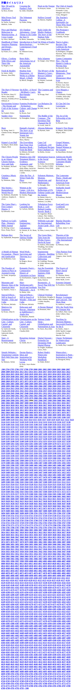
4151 (36, 585)
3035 (12, 408)
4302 (40, 609)
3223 (45, 436)
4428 (68, 628)
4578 (68, 652)
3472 (17, 477)
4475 (8, 638)
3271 (59, 444)
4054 (3, 571)
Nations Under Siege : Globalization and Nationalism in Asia (46, 323)
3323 (22, 453)
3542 (64, 487)
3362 (64, 458)
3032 (68, 405)
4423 (45, 628)
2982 (45, 398)
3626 (36, 501)
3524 (50, 484)
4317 (40, 611)
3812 (63, 530)
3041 (40, 408)
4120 (30, 580)
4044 (26, 568)
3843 (68, 535)
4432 (17, 631)
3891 (12, 544)
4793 (22, 688)
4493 (22, 640)
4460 (8, 635)
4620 (54, 659)
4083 (68, 573)
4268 (22, 604)
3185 (8, 432)
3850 (31, 537)
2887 (22, 384)
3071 (40, 412)
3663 (68, 506)
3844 (3, 537)
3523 (45, 484)
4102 (17, 578)
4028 (22, 566)
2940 (59, 391)
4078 (45, 573)
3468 (68, 475)
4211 (36, 595)
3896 (36, 544)
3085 (36, 415)
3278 (22, 446)
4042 (17, 568)
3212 (63, 434)
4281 (12, 607)
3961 (59, 554)
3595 (31, 496)
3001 (64, 400)
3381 (12, 463)
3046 (64, 408)
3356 (36, 458)
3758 (22, 523)
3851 (36, 537)
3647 (64, 503)
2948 (26, 393)
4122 (40, 580)
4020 (54, 563)
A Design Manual (45, 307)
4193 (22, 592)
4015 (31, 563)
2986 (64, 398)
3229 (3, 439)
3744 (26, 520)
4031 (36, 566)
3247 (17, 441)
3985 (31, 559)
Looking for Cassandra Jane (26, 205)
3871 (59, 539)
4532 (64, 645)
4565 (8, 652)
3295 (31, 448)
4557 (40, 650)
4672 (17, 669)
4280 (8, 607)
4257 (40, 602)
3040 (36, 408)
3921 (12, 549)
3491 (36, 479)
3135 (54, 422)
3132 (40, 422)
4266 (12, 604)
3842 (64, 535)
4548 (68, 647)
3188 (22, 432)
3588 (68, 494)
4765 (31, 683)
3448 (45, 472)
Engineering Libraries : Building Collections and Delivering (46, 255)
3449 (50, 472)
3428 (22, 470)
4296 (12, 609)
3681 (12, 511)
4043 (22, 568)
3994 (3, 561)
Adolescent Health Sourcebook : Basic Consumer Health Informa (64, 160)
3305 (8, 451)
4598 (22, 657)
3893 (22, 544)
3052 (22, 410)
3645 (54, 503)
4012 (17, 563)
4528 (45, 645)
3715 (31, 515)
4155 (54, 585)
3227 (64, 436)
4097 (64, 575)
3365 (8, 460)
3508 (45, 482)
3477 (40, 477)
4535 (8, 647)
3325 (31, 453)
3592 (17, 496)
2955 (59, 393)
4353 (68, 616)
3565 (31, 491)
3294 (26, 448)
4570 (31, 652)
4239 (26, 599)
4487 (64, 638)
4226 (36, 597)
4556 (36, 650)
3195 (54, 432)
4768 (45, 683)
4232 (64, 597)
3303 (68, 448)
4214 (50, 595)
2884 (8, 384)
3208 (45, 434)
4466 (36, 635)
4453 (45, 633)
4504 (3, 643)
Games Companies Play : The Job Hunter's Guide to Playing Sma (64, 62)
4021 (59, 563)
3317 (63, 451)
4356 (12, 619)
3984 (26, 559)
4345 (31, 616)
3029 (54, 405)
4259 (50, 602)
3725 (8, 518)
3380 (8, 463)
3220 (31, 436)
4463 (22, 635)
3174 (26, 429)
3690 (54, 511)
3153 (68, 424)
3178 (45, 429)
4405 (31, 626)
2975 (12, 398)
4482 (40, 638)
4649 (50, 664)
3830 (8, 535)
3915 (54, 547)
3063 (3, 412)
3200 (8, 434)
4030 (31, 566)
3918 (68, 547)
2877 (45, 381)
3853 (45, 537)
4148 (22, 585)
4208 (22, 595)
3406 (59, 465)
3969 (26, 556)
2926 (64, 388)
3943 (45, 551)
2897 (68, 384)
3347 (64, 455)
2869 (8, 381)
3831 (12, 535)
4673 (22, 669)
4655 (8, 666)
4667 (64, 666)
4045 (31, 568)
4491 (12, 640)
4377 (40, 621)
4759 (3, 683)
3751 (59, 520)
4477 (17, 638)
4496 (36, 640)
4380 (54, 621)
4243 (45, 599)
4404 (26, 626)
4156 (59, 585)
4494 (26, 640)
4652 (64, 664)
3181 (59, 429)
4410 (54, 626)
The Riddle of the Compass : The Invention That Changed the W (45, 119)
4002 (40, 561)
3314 (50, 451)
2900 (12, 386)
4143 (68, 583)
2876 (40, 381)
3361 (59, 458)
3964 (3, 556)
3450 (54, 472)
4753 (45, 681)
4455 (54, 633)
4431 (12, 631)
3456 (12, 475)
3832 (17, 535)
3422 (63, 467)
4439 (50, 631)
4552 (17, 650)
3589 (3, 496)
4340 (8, 616)
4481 (36, 638)
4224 (26, 597)
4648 (45, 664)
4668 (68, 666)
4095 (54, 575)
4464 (26, 635)
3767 (64, 523)
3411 (12, 467)
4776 (12, 686)
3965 (8, 556)
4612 (17, 659)
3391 (59, 463)
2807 (68, 369)
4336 (59, 614)
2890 (36, 384)
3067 (22, 412)
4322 (63, 611)
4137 (40, 583)
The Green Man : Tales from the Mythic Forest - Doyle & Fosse (45, 238)
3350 (8, 458)
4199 (50, 592)
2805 (59, 369)
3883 (45, 542)
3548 (22, 489)
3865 (31, 539)
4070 (8, 573)
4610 (8, 659)
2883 (3, 384)
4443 (68, 631)
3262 (17, 444)
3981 (12, 559)
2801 (40, 369)
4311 (12, 611)
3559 (3, 491)
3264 (26, 444)
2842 (22, 376)
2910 (59, 386)
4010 (8, 563)
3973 (45, 556)
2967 (45, 396)
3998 (22, 561)
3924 (26, 549)
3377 (64, 460)
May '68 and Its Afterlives (8, 7)
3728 (22, 518)
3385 (31, 463)
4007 (64, 561)
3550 (31, 489)
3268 (45, 444)
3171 (12, 429)
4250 (8, 602)
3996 (12, 561)
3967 (17, 556)
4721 (36, 676)
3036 (17, 408)
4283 (22, 607)
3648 (68, 503)
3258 (68, 441)
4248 (68, 599)
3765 (54, 523)
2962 (22, 396)
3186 (12, 432)
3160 (31, 427)
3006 (17, 403)
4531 (59, 645)
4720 (31, 676)
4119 (26, 580)
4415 (8, 628)
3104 (54, 417)
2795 (12, 369)
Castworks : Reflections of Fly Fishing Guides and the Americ (46, 191)
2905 (36, 386)
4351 (59, 616)
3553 (45, 489)
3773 (22, 525)
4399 (3, 626)
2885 (12, 384)
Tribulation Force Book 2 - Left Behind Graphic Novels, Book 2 (45, 208)
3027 (45, 405)
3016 (63, 403)
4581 (12, 655)
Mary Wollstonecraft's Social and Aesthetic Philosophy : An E (28, 286)
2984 (54, 398)
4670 (8, 669)
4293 (68, 607)
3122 (67, 420)
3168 (68, 427)
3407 (64, 465)
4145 (8, 585)
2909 (54, 386)
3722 (63, 515)
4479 (26, 638)
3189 (26, 432)
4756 (59, 681)
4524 (26, 645)
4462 (17, 635)
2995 (36, 400)
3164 (50, 427)
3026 (40, 405)
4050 (54, 568)
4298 (22, 609)
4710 (54, 674)
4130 (8, 583)
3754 (3, 523)
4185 (54, 590)
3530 (8, 487)
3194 (50, 432)
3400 (31, 465)
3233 (22, 439)
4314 (26, 611)
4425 (54, 628)
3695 (8, 513)
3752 (64, 520)
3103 (50, 417)
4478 (22, 638)
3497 (64, 479)
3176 (36, 429)
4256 (36, 602)
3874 (3, 542)
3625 (31, 501)
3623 (22, 501)
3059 (54, 410)
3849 (26, 537)
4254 (26, 602)
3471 (12, 477)
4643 (22, 664)
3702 (40, 513)
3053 (26, 410)
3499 (3, 482)
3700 (31, 513)
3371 (36, 460)
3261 (12, 444)
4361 (36, 619)
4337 (64, 614)
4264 (3, 604)
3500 (8, 482)
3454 (3, 475)
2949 (31, 393)
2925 (59, 388)
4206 (12, 595)
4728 (68, 676)
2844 (31, 376)
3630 (54, 501)
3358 (45, 458)
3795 (54, 527)
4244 (50, 599)
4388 (22, 623)
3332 (64, 453)
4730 (8, 678)
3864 (26, 539)
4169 (50, 587)
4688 (22, 671)
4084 (3, 575)
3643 (45, 503)
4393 (45, 623)
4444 (3, 633)
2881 (64, 381)
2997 (45, 400)
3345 (54, 455)
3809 (50, 530)
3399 (26, 465)
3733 (45, 518)
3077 (68, 412)
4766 (36, 683)
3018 (3, 405)
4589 (50, 655)
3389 (50, 463)
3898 (45, 544)
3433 (45, 470)
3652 (17, 506)
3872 (64, 539)
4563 (68, 650)
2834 (54, 374)
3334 (3, 455)
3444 (26, 472)
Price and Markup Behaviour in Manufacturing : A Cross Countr (9, 33)
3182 (64, 429)
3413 (22, 467)
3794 (50, 527)
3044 (54, 408)
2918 (26, 388)
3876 (12, 542)
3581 (36, 494)
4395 (54, 623)
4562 (64, 650)
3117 (44, 420)
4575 (54, 652)
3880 (31, 542)
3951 (12, 554)
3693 (68, 511)
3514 (3, 484)
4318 (45, 611)
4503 (68, 640)
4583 (22, 655)
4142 (64, 583)
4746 (12, 681)
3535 (31, 487)
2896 (64, 384)
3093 (3, 417)
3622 (17, 501)
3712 (17, 515)
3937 (17, 551)
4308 (68, 609)
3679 (3, 511)
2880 (59, 381)
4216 (59, 595)
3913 (45, 547)
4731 (12, 678)
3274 (3, 446)
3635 (8, 503)
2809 (8, 372)
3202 (17, 434)
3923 (22, 549)
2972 (68, 396)
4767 (40, 683)
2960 (12, 396)
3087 (45, 415)
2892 (45, 384)
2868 (3, 381)
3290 (8, 448)
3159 (26, 427)
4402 (17, 626)
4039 (3, 568)
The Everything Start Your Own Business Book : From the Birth (26, 146)
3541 (59, 487)
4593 (68, 655)
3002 (68, 400)
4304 (50, 609)
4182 (40, 590)
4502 (64, 640)
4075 (31, 573)
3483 (68, 477)
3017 (68, 403)
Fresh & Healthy (8, 71)
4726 (59, 676)
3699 (26, 513)
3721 (59, 515)
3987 (40, 559)
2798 (26, 369)
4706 (36, 674)
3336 (12, 455)
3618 (68, 499)
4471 (59, 635)
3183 (68, 429)
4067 (64, 571)
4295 (8, 609)
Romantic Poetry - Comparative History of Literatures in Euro (28, 272)
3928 (45, 549)
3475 (31, 477)
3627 (40, 501)
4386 (12, 623)
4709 (50, 674)
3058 (50, 410)
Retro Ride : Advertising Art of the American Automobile (27, 62)
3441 (12, 472)
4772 (64, 683)
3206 (36, 434)
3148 (45, 424)
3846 (12, 537)
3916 (59, 547)
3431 (36, 470)
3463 (45, 475)
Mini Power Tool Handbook (8, 18)
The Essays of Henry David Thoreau (62, 270)
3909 (26, 547)
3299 (50, 448)
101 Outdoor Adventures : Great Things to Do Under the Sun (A (28, 33)
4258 (45, 602)
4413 (68, 626)
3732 (40, 518)
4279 (3, 607)
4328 (22, 614)
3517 (17, 484)
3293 (22, 448)
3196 (59, 432)
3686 (36, 511)
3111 (17, 420)
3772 (17, 525)
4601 (36, 657)
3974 (50, 556)
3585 (54, 494)
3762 (40, 523)
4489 (3, 640)
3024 (31, 405)
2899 (8, 386)
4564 (3, 652)
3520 (31, 484)
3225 (54, 436)
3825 (54, 532)
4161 (12, 587)
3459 (26, 475)
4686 (12, 671)
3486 (12, 479)
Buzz (3, 128)
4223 (22, 597)
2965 (36, 396)
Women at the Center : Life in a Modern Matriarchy (28, 190)
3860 (8, 539)
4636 (59, 662)
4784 (50, 686)
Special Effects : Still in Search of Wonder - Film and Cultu (9, 298)
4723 (45, 676)
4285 (31, 607)
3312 (40, 451)
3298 (45, 448)
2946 (17, 393)
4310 (8, 611)
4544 (50, 647)
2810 (12, 372)
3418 (45, 467)
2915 (12, 388)
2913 (3, 388)
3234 (26, 439)
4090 (31, 575)
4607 (64, 657)
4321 (59, 611)
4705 (31, 674)
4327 (17, 614)
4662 (40, 666)
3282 (40, 446)
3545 (8, 489)
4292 (64, 607)
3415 (31, 467)
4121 (35, 580)
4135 (31, 583)
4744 (3, 681)
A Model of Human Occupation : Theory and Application (10, 254)
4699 (3, 674)
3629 (50, 501)
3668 (22, 508)
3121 (62, 420)
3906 (12, 547)
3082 (22, 415)
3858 (68, 537)
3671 (36, 508)
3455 (8, 475)
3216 (12, 436)
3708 (68, 513)
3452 (64, 472)
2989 (8, 400)
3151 (59, 424)
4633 (45, 662)
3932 (64, 549)
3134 (50, 422)
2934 (31, 391)
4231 (59, 597)
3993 (68, 559)
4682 (64, 669)
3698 (22, 513)
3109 (8, 420)
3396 (12, 465)
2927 (68, 388)
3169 (3, 429)
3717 (40, 515)
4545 (54, 647)
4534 (3, 647)
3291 (12, 448)
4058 (22, 571)
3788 (22, 527)
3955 (31, 554)
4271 (36, 604)
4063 (45, 571)
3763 (45, 523)
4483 (45, 638)
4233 (68, 597)
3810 (54, 530)
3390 (54, 463)
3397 (17, 465)
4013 (22, 563)
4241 (36, 599)
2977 (22, 398)
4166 (36, 587)
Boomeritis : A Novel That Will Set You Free (46, 285)
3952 (17, 554)
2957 (68, 393)
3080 (12, 415)
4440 (54, 631)
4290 (54, 607)
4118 (21, 580)
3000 (59, 400)
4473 (68, 635)
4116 (12, 580)
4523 (22, 645)
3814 (3, 532)
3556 (59, 489)
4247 (64, 599)
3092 (68, 415)
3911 (36, 547)
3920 (8, 549)
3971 (36, 556)
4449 (26, 633)
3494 (50, 479)
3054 (31, 410)
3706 (59, 513)
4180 (31, 590)
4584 (26, 655)
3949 (3, 554)
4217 (63, 595)
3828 (68, 532)
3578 (22, 494)
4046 (36, 568)
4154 (50, 585)
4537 (17, 647)
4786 (59, 686)
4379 (50, 621)
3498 (68, 479)
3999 (26, 561)
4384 (3, 623)
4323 (68, 611)
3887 (64, 542)
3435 (54, 470)
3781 (59, 525)
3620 (8, 501)
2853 (3, 379)
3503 (22, 482)
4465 (31, 635)
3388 (45, 463)
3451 (59, 472)
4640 (8, 664)
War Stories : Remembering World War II (7, 190)
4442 (64, 631)
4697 (64, 671)
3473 (22, 477)
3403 (45, 465)
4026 (12, 566)
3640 (31, 503)
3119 (53, 420)
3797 (64, 527)
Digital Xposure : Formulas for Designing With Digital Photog (45, 341)
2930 (12, 391)
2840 (12, 376)
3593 (22, 496)
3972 (40, 556)
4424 (50, 628)
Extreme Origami (63, 282)
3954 (26, 554)
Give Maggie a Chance (62, 91)
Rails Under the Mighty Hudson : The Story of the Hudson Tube (45, 33)
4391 (36, 623)
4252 (17, 602)
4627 (17, 662)
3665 (8, 508)
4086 (12, 575)
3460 (31, 475)
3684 (26, 511)
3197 (64, 432)
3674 (50, 508)
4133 (22, 583)
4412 (63, 626)
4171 (59, 587)
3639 (26, 503)
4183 (45, 590)
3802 (17, 530)
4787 (64, 686)
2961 (17, 396)
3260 (8, 444)
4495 (31, 640)
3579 (26, 494)
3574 (3, 494)
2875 (36, 381)
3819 (26, 532)
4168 (45, 587)
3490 (31, 479)
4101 (12, 578)
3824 (50, 532)
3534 (26, 487)
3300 (54, 448)
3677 (64, 508)
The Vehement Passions (26, 18)
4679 (50, 669)
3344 (50, 455)
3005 (12, 403)
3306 (12, 451)
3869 (50, 539)
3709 (3, 515)
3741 (12, 520)
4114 (3, 580)
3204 (26, 434)
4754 (50, 681)
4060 (31, 571)
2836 (64, 374)
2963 (26, 396)
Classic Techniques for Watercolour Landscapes (64, 340)
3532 (17, 487)
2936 (40, 391)
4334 (50, 614)
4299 (26, 609)
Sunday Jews (6, 116)
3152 (64, 424)
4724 (50, 676)
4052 (64, 568)
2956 (64, 393)
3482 (64, 477)
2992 (22, 400)
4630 (31, 662)
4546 (59, 647)
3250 (31, 441)
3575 (8, 494)
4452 (40, 633)
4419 (26, 628)
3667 (17, 508)
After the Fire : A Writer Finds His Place (27, 177)
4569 (26, 652)
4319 (50, 611)
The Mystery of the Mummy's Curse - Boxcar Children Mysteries (46, 74)
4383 (68, 621)
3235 (31, 439)
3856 (59, 537)
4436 (36, 631)
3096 (17, 417)
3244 (3, 441)
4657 (17, 666)
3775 (31, 525)
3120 (58, 420)
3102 (45, 417)
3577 (17, 494)
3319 (3, 453)
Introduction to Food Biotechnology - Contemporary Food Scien (28, 45)
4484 (50, 638)
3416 (36, 467)
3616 (59, 499)
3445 (31, 472)
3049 (8, 410)
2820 (59, 372)
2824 (8, 374)
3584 (50, 494)
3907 (17, 547)
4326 (12, 614)
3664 (3, 508)
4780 (31, 686)
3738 (68, 518)
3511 (59, 482)
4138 (45, 583)
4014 (26, 563)
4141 (59, 583)
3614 (50, 499)
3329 (50, 453)
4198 (45, 592)
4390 (31, 623)
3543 (68, 487)
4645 (31, 664)
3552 (40, 489)
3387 (40, 463)
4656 (12, 666)
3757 (17, 523)
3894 (26, 544)
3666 (12, 508)
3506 (36, 482)
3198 (68, 432)
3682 (17, 511)
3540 (54, 487)
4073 (22, 573)
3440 (8, 472)
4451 (36, 633)
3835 (31, 535)
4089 (26, 575)
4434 (26, 631)
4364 (50, 619)
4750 (31, 681)
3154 (3, 427)
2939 (54, 391)
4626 (12, 662)
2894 (54, 384)
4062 (40, 571)
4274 (50, 604)
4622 (63, 659)
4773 (68, 683)
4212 (40, 595)
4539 (26, 647)
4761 (12, 683)
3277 (17, 446)
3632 (64, 501)
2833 (50, 374)
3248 (22, 441)
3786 (12, 527)
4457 (64, 633)
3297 (40, 448)
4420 (31, 628)
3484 (3, 479)
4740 (54, 678)
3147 (40, 424)
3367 (17, 460)
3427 (17, 470)
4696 (59, 671)
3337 (17, 455)
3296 (36, 448)
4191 (12, 592)
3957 (40, 554)
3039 (31, 408)
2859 (31, 379)
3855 (54, 537)
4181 (36, 590)
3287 (64, 446)
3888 (68, 542)
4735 (31, 678)
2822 (68, 372)
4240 (31, 599)
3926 (36, 549)
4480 (31, 638)
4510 (31, 643)
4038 (68, 566)
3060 (59, 410)
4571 (36, 652)
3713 (22, 515)
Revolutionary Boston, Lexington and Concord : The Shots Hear (64, 298)
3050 (12, 410)
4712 (63, 674)
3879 (26, 542)
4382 (64, 621)
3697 (17, 513)
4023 (68, 563)
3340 (31, 455)
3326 (36, 453)
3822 (40, 532)
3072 (45, 412)
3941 (36, 551)
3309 (26, 451)
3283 (45, 446)
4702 (17, 674)
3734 (50, 518)
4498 (45, 640)
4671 (12, 669)
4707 (40, 674)
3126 (12, 422)
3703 (45, 513)
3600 (54, 496)
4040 (8, 568)
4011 (12, 563)
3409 (3, 467)
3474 (26, 477)
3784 (3, 527)
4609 (3, 659)
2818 (50, 372)
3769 (3, 525)
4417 (17, 628)
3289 (3, 448)
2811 (17, 372)
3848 (22, 537)
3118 (49, 420)
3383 (22, 463)
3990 (54, 559)
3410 (8, 467)
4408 (45, 626)
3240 (54, 439)
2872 (22, 381)
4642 (17, 664)
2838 (3, 376)
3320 (8, 453)
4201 (59, 592)
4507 (17, 643)
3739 (3, 520)
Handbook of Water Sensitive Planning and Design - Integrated (9, 45)
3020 (12, 405)
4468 (45, 635)
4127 (63, 580)
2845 (36, 376)
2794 (7, 369)
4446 (12, 633)
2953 (50, 393)
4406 (36, 626)
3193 (45, 432)
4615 (31, 659)
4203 (68, 592)
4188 (68, 590)
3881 (36, 542)
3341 (36, 455)
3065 (12, 412)
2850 (59, 376)
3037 (22, 408)
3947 (64, 551)
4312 (17, 611)
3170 (8, 429)
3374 (50, 460)
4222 (17, 597)
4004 (50, 561)
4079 (50, 573)
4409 (50, 626)
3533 (22, 487)
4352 (64, 616)
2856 (17, 379)
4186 (59, 590)
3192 (40, 432)
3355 (31, 458)
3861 (12, 539)
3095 (12, 417)
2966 (40, 396)
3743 (22, 520)
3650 (8, 506)
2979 (31, 398)
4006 (59, 561)
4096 (59, 575)
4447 (17, 633)
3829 (3, 535)
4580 (8, 655)
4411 (59, 626)
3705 (54, 513)
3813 (68, 530)
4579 (3, 655)
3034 (8, 408)
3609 (26, 499)
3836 (36, 535)
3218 (22, 436)
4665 (54, 666)
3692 (64, 511)
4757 (64, 681)
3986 (36, 559)
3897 (40, 544)
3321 (12, 453)
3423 (68, 467)
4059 (26, 571)
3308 (22, 451)
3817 (17, 532)
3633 (68, 501)
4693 (45, 671)
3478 (45, 477)
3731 (36, 518)
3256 (59, 441)
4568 (22, 652)
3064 (8, 412)
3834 (26, 535)
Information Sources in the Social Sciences (46, 159)
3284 (50, 446)
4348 (45, 616)
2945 (12, 393)
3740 (8, 520)
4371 (12, 621)
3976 (59, 556)
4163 (22, 587)
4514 (50, 643)
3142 (17, 424)
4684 (3, 671)
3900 (54, 544)
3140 (8, 424)
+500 (26, 688)
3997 (17, 561)
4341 (12, 616)
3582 (40, 494)
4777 (17, 686)
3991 (59, 559)
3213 (68, 434)
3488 (22, 479)
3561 (12, 491)
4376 (36, 621)
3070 (36, 412)
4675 (31, 669)
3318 (68, 451)
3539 (50, 487)
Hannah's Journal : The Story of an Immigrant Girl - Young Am (27, 131)
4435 (31, 631)
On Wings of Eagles (46, 42)
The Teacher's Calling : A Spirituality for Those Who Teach (63, 21)
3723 (68, 515)
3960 (54, 554)
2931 (17, 391)
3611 (36, 499)
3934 (3, 551)
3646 (59, 503)
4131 (12, 583)
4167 (40, 587)
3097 (22, 417)
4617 (40, 659)
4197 (40, 592)
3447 (40, 472)
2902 (22, 386)
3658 (45, 506)
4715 (8, 676)
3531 (12, 487)
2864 (54, 379)
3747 (40, 520)
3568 (45, 491)
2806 (63, 369)
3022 (22, 405)
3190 (31, 432)
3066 (17, 412)
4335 (54, 614)
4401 (12, 626)
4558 (45, 650)
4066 (59, 571)
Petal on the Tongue (46, 6)
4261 (59, 602)
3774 (26, 525)
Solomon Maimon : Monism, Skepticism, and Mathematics (46, 179)
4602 (40, 657)
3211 (59, 434)
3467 (64, 475)
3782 (64, 525)
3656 (36, 506)
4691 (36, 671)
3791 (36, 527)
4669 (3, 669)
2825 (12, 374)
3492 (40, 479)
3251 (36, 441)
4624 (3, 662)
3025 (36, 405)
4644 (26, 664)
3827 (64, 532)
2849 (54, 376)
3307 (17, 451)
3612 (40, 499)
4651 (59, 664)
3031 (64, 405)
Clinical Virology (45, 295)
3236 (36, 439)
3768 (68, 523)
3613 (45, 499)
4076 (36, 573)
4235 (8, 599)
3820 (31, 532)
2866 (64, 379)
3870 (54, 539)
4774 (3, 686)
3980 (8, 559)
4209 (26, 595)
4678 (45, 669)
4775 (8, 686)
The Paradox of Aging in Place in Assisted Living (8, 270)
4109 (50, 578)
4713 (68, 674)
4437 (40, 631)
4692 (40, 671)
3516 (12, 484)
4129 (3, 583)
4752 (40, 681)
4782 (40, 686)
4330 (31, 614)
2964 (31, 396)
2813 (26, 372)
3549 (26, 489)
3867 (40, 539)
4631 (36, 662)
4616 (36, 659)
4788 (68, 686)
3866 (36, 539)
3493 (45, 479)
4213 (45, 595)
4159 (3, 587)
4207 (17, 595)
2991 (17, 400)
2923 (50, 388)
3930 (54, 549)
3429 (26, 470)
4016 (36, 563)
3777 (40, 525)
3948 (68, 551)
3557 (64, 489)
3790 (31, 527)
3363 (68, 458)
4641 (12, 664)
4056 (12, 571)
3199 (3, 434)
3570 (54, 491)
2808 (3, 372)
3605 (8, 499)
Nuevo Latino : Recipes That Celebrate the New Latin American (64, 45)
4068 (68, 571)
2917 (22, 388)
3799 (3, 530)
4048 (45, 568)
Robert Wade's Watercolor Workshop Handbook (44, 356)
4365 (54, 619)
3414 (26, 467)
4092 (40, 575)
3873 (68, 539)
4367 (64, 619)
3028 (50, 405)
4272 (40, 604)
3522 (40, 484)
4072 (17, 573)
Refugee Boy (7, 235)
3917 (63, 547)
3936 (12, 551)
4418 (22, 628)
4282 (17, 607)
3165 (54, 427)
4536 (12, 647)
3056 (40, 410)
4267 (17, 604)
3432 (40, 470)
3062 (68, 410)
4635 (54, 662)
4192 (17, 592)
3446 (36, 472)
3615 (54, 499)
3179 (50, 429)
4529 (50, 645)
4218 (68, 595)
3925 (31, 549)
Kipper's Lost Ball (9, 142)
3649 (3, 506)
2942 (68, 391)
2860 (36, 379)
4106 (36, 578)
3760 (31, 523)
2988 (3, 400)
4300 (31, 609)
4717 (17, 676)
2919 (31, 388)
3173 (22, 429)
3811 (59, 530)
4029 (26, 566)
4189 (3, 592)
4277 (64, 604)
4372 (17, 621)
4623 (68, 659)
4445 (8, 633)
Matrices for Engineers (6, 308)
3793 (45, 527)
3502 (17, 482)
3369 (26, 460)
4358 (22, 619)
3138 (68, 422)
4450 (31, 633)
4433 (22, 631)
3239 (50, 439)
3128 (22, 422)
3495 (54, 479)
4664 (50, 666)
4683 (68, 669)
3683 (22, 511)
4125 (54, 580)
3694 (3, 513)
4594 (3, 657)
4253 (22, 602)
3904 (3, 547)
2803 (49, 369)
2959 (8, 396)
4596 (12, 657)
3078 (3, 415)
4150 (31, 585)
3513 (68, 482)
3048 (3, 410)
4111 (59, 578)
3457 (17, 475)
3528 (68, 484)
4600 (31, 657)
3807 (40, 530)
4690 (31, 671)
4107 (40, 578)
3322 (17, 453)
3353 (22, 458)
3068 (26, 412)
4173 (68, 587)
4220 (8, 597)
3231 (12, 439)
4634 (50, 662)
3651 (12, 506)
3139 (3, 424)
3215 (8, 436)
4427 (64, 628)
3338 (22, 455)
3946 (59, 551)
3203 (22, 434)
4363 (45, 619)
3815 (8, 532)
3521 (36, 484)
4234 (3, 599)
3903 (68, 544)
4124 (49, 580)
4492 (17, 640)
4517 (63, 643)
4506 (12, 643)
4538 (22, 647)
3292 (17, 448)
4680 (54, 669)
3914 (50, 547)
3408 (68, 465)
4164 (26, 587)
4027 (17, 566)
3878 (22, 542)
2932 (22, 391)
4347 (40, 616)
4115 (8, 580)
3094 (8, 417)
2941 (64, 391)
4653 (68, 664)
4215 (54, 595)
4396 (59, 623)
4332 (40, 614)
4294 (3, 609)
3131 (36, 422)
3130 (31, 422)
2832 (45, 374)
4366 (59, 619)
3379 (3, 463)
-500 (3, 369)
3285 (54, 446)
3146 (36, 424)
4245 (54, 599)
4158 (68, 585)
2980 (36, 398)
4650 (54, 664)
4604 (50, 657)
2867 (68, 379)
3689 (50, 511)
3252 (40, 441)
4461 (12, 635)
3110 (12, 420)
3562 (17, 491)
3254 (50, 441)
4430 (8, 631)
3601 (59, 496)
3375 (54, 460)
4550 (8, 650)
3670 (31, 508)
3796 (59, 527)
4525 (31, 645)
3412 (17, 467)
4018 (45, 563)
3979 (3, 559)
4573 (45, 652)
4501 (59, 640)
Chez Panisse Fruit (64, 252)
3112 (21, 420)
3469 (3, 477)
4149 (26, 585)
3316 (59, 451)
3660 (54, 506)
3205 (31, 434)
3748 (45, 520)
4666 (59, 666)
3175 (31, 429)
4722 (40, 676)
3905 (8, 547)
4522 (17, 645)
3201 (12, 434)
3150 (54, 424)
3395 (8, 465)
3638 (22, 503)
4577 (64, 652)
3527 (64, 484)
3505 (31, 482)
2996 (40, 400)
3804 (26, 530)
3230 (8, 439)
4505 (8, 643)
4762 (17, 683)
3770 (8, 525)
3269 (50, 444)
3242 (64, 439)
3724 (3, 518)
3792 (40, 527)
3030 (59, 405)
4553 (22, 650)
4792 (17, 688)
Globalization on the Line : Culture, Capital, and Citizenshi (10, 323)
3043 (50, 408)
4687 (17, 671)
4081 (59, 573)
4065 (54, 571)
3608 (22, 499)
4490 (8, 640)
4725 (54, 676)
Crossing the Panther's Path (26, 7)
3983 (22, 559)
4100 (8, 578)
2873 (26, 381)
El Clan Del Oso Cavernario (63, 104)
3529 (3, 487)
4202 (64, 592)
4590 (54, 655)
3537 (40, 487)
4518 (68, 643)
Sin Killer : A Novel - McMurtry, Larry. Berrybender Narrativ (28, 93)
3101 (40, 417)
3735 (54, 518)
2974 (8, 398)
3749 (50, 520)
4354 (3, 619)
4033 (45, 566)
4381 (59, 621)
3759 (26, 523)
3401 (36, 465)
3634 (3, 503)
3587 (64, 494)
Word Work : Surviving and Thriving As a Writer (26, 255)
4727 (64, 676)
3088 (50, 415)
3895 (31, 544)
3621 (12, 501)
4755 (54, 681)
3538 (45, 487)
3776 (36, 525)
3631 (59, 501)
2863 (50, 379)
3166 (59, 427)
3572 (64, 491)
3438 (68, 470)
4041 (12, 568)
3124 (3, 422)
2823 (3, 374)
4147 (17, 585)
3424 (3, 470)
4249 (3, 602)
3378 (68, 460)
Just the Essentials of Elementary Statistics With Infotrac (45, 272)
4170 (54, 587)
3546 (12, 489)
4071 (12, 573)
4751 (36, 681)
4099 (3, 578)
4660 (31, 666)
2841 (17, 376)
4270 (31, 604)
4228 (45, 597)
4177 (17, 590)
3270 (54, 444)
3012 (45, 403)
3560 (8, 491)
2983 (50, 398)
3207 (40, 434)
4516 (59, 643)
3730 (31, 518)
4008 (68, 561)
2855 (12, 379)
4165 (31, 587)
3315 (54, 451)
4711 (59, 674)
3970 (31, 556)
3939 (26, 551)
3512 (63, 482)
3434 (50, 470)
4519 (3, 645)
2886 (17, 384)
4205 (8, 595)
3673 (45, 508)
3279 (26, 446)
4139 (50, 583)
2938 (50, 391)
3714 (26, 515)
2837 (68, 374)
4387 (17, 623)
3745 (31, 520)
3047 (68, 408)
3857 (64, 537)
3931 (59, 549)
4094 (50, 575)
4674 (26, 669)
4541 (36, 647)
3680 (8, 511)
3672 (40, 508)
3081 (17, 415)
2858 (26, 379)
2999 (54, 400)
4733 (22, 678)
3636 (12, 503)
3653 (22, 506)
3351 (12, 458)
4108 (45, 578)
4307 (64, 609)
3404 (50, 465)
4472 (64, 635)
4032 (40, 566)
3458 (22, 475)
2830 (36, 374)
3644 (50, 503)
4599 (26, 657)
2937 (45, 391)
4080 (54, 573)
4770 (54, 683)
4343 (22, 616)
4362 (40, 619)
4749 (26, 681)
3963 (68, 554)
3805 (31, 530)
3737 (64, 518)
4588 (45, 655)
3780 (54, 525)
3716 (36, 515)
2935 (36, 391)
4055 (8, 571)
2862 (45, 379)
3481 (59, 477)
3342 (40, 455)
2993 (26, 400)
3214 (3, 436)
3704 (50, 513)
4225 (31, 597)
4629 (26, 662)
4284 (26, 607)
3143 (22, 424)
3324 (26, 453)
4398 (68, 623)
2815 (36, 372)
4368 (68, 619)
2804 (54, 369)
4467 (40, 635)
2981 (40, 398)
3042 (45, 408)
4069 (3, 573)
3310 (31, 451)
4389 (26, 623)
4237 (17, 599)
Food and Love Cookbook (62, 205)
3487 (17, 479)
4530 (54, 645)
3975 (54, 556)
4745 (8, 681)
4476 (12, 638)
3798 (68, 527)
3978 (68, 556)
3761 (36, 523)
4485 (54, 638)
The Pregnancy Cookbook (62, 31)
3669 (26, 508)
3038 (26, 408)
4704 (26, 674)
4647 (40, 664)
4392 (40, 623)
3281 (36, 446)
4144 (3, 585)
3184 (3, 432)
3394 (3, 465)
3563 (22, 491)
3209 (50, 434)
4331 (36, 614)
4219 (3, 597)
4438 (45, 631)
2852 (68, 376)
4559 (50, 650)
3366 (12, 460)
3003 (3, 403)
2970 (59, 396)
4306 (59, 609)
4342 (17, 616)
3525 (54, 484)
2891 (40, 384)
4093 (45, 575)
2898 (3, 386)
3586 (59, 494)
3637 (17, 503)
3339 (26, 455)
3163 (45, 427)
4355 (8, 619)
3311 (36, 451)
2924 (54, 388)
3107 (68, 417)
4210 (31, 595)
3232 (17, 439)
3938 (22, 551)
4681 (59, 669)
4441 (59, 631)
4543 (45, 647)
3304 (3, 451)
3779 (50, 525)
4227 (40, 597)
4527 (40, 645)
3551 (36, 489)
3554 (50, 489)
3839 (50, 535)
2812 (22, 372)
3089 (54, 415)
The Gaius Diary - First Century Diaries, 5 (9, 206)
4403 (22, 626)
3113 (26, 420)
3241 (59, 439)
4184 (50, 590)
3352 (17, 458)
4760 (8, 683)
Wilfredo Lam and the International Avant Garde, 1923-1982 (46, 224)
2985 (59, 398)
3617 (63, 499)
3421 (59, 467)
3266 (36, 444)
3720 (54, 515)
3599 (50, 496)
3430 (31, 470)
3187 (17, 432)
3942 (40, 551)
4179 (26, 590)
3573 (68, 491)
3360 (54, 458)
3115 (35, 420)
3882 (40, 542)
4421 (36, 628)
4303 (45, 609)
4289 (50, 607)
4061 (36, 571)
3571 (59, 491)
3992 (64, 559)
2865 (59, 379)
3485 (8, 479)
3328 (45, 453)
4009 (3, 563)
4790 (8, 688)
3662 (64, 506)
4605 (54, 657)
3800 (8, 530)
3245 (8, 441)
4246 (59, 599)
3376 (59, 460)
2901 (17, 386)
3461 (36, 475)
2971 (64, 396)
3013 (50, 403)
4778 (22, 686)
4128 (68, 580)
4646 (36, 664)
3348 (68, 455)
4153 (45, 585)
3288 (68, 446)
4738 (45, 678)
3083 (26, 415)
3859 (3, 539)
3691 (59, 511)
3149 (50, 424)
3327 (40, 453)
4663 (45, 666)
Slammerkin (25, 116)
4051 (59, 568)
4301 (36, 609)
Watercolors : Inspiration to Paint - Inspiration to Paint (64, 354)
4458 (68, 633)
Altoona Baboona (45, 128)
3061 (64, 410)
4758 (68, 681)
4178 (22, 590)
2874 (31, 381)
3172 (17, 429)
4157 (64, 585)
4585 (31, 655)
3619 (3, 501)
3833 (22, 535)
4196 (36, 592)
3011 (40, 403)
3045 (59, 408)
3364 (3, 460)
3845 (8, 537)
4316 (36, 611)
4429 (3, 631)
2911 (64, 386)
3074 (54, 412)
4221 (12, 597)
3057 (45, 410)
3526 (59, 484)
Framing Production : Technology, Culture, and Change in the (28, 107)
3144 (26, 424)
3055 (36, 410)
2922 (45, 388)
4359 (26, 619)
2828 (26, 374)
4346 (36, 616)
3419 (50, 467)
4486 (59, 638)
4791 (12, 688)
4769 (50, 683)
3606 (12, 499)
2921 (40, 388)
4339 (3, 616)
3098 (26, 417)
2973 (3, 398)
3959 (50, 554)
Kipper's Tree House (64, 128)
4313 (22, 611)
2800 (35, 369)
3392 (64, 463)
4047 (40, 568)
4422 (40, 628)
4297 (17, 609)
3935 (8, 551)
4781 (36, 686)
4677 (40, 669)
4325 (8, 614)
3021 (17, 405)
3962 (64, 554)
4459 (3, 635)
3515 (8, 484)
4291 (59, 607)
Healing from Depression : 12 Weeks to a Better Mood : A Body (27, 74)
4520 (8, 645)
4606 (59, 657)
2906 (40, 386)
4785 (54, 686)
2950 (36, 393)
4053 (68, 568)
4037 (64, 566)
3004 (8, 403)
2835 (59, 374)
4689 (26, 671)
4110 (54, 578)
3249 (26, 441)
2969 (54, 396)
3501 (12, 482)
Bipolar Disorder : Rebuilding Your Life (63, 223)
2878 (50, 381)
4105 (31, 578)
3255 (54, 441)
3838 (45, 535)
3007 (22, 403)
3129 (26, 422)
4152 (40, 585)
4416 (12, 628)
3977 (64, 556)
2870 (12, 381)
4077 (40, 573)
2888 (26, 384)
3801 (12, 530)
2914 (8, 388)
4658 (22, 666)
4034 (50, 566)
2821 (63, 372)
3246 (12, 441)
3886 (59, 542)
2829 (31, 374)
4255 (31, 602)
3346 (59, 455)
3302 (64, 448)
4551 (12, 650)
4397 (64, 623)
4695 (54, 671)
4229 (50, 597)
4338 (68, 614)
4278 (68, 604)
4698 (68, 671)
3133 (45, 422)
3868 (45, 539)
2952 (45, 393)
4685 (8, 671)
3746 (36, 520)
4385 (8, 623)
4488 (68, 638)
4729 (3, 678)
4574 (50, 652)
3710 (8, 515)
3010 (36, 403)
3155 (8, 427)
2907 (45, 386)
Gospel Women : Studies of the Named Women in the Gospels (63, 146)
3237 (40, 439)
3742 (17, 520)
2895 (59, 384)
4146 (12, 585)
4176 (12, 590)
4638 (68, 662)
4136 (36, 583)
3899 (50, 544)
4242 (40, 599)
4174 (3, 590)
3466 (59, 475)
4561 (59, 650)
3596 (36, 496)
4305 (54, 609)
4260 (54, 602)
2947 (22, 393)
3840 (54, 535)
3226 (59, 436)
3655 (31, 506)
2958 (3, 396)
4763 (22, 683)
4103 (22, 578)
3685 (31, 511)
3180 (54, 429)
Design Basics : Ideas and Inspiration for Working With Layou (26, 357)
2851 (64, 376)
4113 (68, 578)
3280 (31, 446)
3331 (59, 453)
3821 (36, 532)
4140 (54, 583)
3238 (45, 439)
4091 (36, 575)
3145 (31, 424)
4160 (8, 587)
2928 (3, 391)
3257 (64, 441)
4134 (26, 583)
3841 (59, 535)
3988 (45, 559)
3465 (54, 475)
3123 (72, 420)
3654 (26, 506)
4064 (50, 571)
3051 (17, 410)
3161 (36, 427)
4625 (8, 662)
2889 (31, 384)
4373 (22, 621)
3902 (64, 544)
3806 (36, 530)
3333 (68, 453)
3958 (45, 554)
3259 (3, 444)
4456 (59, 633)
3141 (12, 424)
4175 (8, 590)
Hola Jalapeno (44, 58)
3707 (64, 513)
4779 (26, 686)
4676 (36, 669)
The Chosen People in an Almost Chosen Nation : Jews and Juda (9, 160)
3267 (40, 444)
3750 (54, 520)
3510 (54, 482)
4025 (8, 566)
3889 (3, 544)
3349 (3, 458)
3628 (45, 501)
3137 (64, 422)
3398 (22, 465)
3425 (8, 470)
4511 (36, 643)
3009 (31, 403)
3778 (45, 525)
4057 (17, 571)
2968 (50, 396)
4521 (12, 645)
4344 (26, 616)
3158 (22, 427)
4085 (8, 575)
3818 (22, 532)
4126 (58, 580)
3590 (8, 496)
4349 (50, 616)
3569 (50, 491)
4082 (64, 573)
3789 (26, 527)
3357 (40, 458)
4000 (31, 561)
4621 (59, 659)
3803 (22, 530)
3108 (3, 420)
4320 (54, 611)
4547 (64, 647)
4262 (64, 602)
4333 (45, 614)
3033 (3, 408)
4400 (8, 626)
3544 (3, 489)
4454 (50, 633)
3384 (26, 463)
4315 (31, 611)
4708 (45, 674)
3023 (26, 405)
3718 (45, 515)
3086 (40, 415)
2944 (8, 393)
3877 (17, 542)
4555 (31, 650)
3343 (45, 455)
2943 (3, 393)
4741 (59, 678)
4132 (17, 583)
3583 (45, 494)
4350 (54, 616)
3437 (64, 470)
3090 (59, 415)
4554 (26, 650)
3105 (59, 417)
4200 (54, 592)
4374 (26, 621)
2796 (17, 369)
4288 (45, 607)
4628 (22, 662)
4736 (36, 678)
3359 (50, 458)
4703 (22, 674)
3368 (22, 460)
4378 (45, 621)
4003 (45, 561)
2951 (40, 393)
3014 (54, 403)
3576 (12, 494)
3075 (59, 412)
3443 (22, 472)
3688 (45, 511)
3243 (68, 439)
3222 (40, 436)
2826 (17, 374)
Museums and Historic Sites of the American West (9, 285)
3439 (3, 472)
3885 (54, 542)
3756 (12, 523)
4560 (54, 650)
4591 (59, 655)
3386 (36, 463)
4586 (36, 655)
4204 (3, 595)
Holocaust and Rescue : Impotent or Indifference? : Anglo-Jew (27, 310)
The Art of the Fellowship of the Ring (63, 118)
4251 (12, 602)
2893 (50, 384)
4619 (50, 659)
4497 (40, 640)
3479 (50, 477)
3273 (68, 444)
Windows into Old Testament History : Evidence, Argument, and (28, 160)
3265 (31, 444)
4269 (26, 604)
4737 (40, 678)
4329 (26, 614)
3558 (68, 489)
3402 (40, 465)
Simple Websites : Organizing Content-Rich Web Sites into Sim (10, 356)
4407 (40, 626)
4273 (45, 604)
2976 (17, 398)
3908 (22, 547)
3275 (8, 446)
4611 (12, 659)
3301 (59, 448)
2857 (22, 379)
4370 (8, 621)
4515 (54, 643)
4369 (3, 621)
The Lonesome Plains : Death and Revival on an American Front (63, 179)
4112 (63, 578)
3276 (12, 446)
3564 (26, 491)
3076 (64, 412)
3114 (30, 420)
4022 (63, 563)
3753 (68, 520)
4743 (68, 678)
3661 (59, 506)
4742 (64, 678)
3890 (8, 544)
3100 (36, 417)
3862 (17, 539)
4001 (36, 561)
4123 (44, 580)
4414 (3, 628)
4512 (40, 643)
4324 (3, 614)
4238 (22, 599)
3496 (59, 479)
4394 (50, 623)
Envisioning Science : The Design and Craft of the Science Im (10, 107)
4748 (22, 681)
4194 (26, 592)
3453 (68, 472)
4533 (68, 645)
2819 (54, 372)
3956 (36, 554)
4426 (59, 628)
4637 (64, 662)
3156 (12, 427)
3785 (8, 527)
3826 (59, 532)
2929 (8, 391)
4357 (17, 619)
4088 (22, 575)
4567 (17, 652)
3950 (8, 554)
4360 (31, 619)
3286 (59, 446)
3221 (36, 436)
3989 (50, 559)
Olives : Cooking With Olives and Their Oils (8, 60)
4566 (12, 652)
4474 (3, 638)
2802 (45, 369)
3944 (50, 551)
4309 (3, 611)
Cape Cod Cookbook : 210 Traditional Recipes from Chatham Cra (46, 146)
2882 (68, 381)
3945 (54, 551)
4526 (36, 645)
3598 (45, 496)
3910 (31, 547)
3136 (59, 422)
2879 (54, 381)
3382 (17, 463)
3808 (45, 530)
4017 (40, 563)
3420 (54, 467)
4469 (50, 635)
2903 (26, 386)
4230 (54, 597)
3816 (12, 532)
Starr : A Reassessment (7, 339)
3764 (50, 523)
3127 (17, 422)
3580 (31, 494)
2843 (26, 376)
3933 (68, 549)
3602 (64, 496)
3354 (26, 458)
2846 (40, 376)
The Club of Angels (64, 6)
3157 (17, 427)
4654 (3, 666)
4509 (26, 643)
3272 (64, 444)
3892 (17, 544)
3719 (50, 515)
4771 (59, 683)
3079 (8, 415)
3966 (12, 556)
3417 (40, 467)
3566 (36, 491)
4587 (40, 655)
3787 (17, 527)
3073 (50, 412)
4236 (12, 599)
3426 (12, 470)
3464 (50, 475)
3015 (59, 403)
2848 (50, 376)
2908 (50, 386)
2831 (40, 374)
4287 (40, 607)
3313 (45, 451)
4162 (17, 587)
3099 (31, 417)
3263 (22, 444)
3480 (54, 477)
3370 (31, 460)
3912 (40, 547)
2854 (8, 379)
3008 (26, 403)
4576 (59, 652)
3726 (12, 518)
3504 (26, 482)
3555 (54, 489)
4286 (36, 607)
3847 (17, 537)
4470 (54, 635)
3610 (31, 499)
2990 (12, 400)
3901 (59, 544)
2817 (45, 372)
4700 (8, 674)
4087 (17, 575)
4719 (26, 676)
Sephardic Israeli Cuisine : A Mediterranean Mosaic (63, 191)
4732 (17, 678)
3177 (40, 429)
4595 (8, 657)
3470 (8, 477)
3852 (40, 537)
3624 (26, 501)
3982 (17, 559)
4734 (26, 678)
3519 (26, 484)
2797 (21, 369)
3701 (36, 513)
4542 (40, 647)
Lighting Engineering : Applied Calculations (25, 224)
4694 (50, 671)
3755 (8, 523)
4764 (26, 683)
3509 (50, 482)
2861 (40, 379)
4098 (68, 575)
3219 (26, 436)
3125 (8, 422)
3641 (36, 503)
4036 (59, 566)
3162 (40, 427)
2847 (45, 376)
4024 (3, 566)
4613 (22, 659)
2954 (54, 393)
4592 (64, 655)
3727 (17, 518)
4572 (40, 652)
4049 (50, 568)
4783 (45, 686)
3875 (8, 542)
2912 (68, 386)
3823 (45, 532)
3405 (54, 465)
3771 (12, 525)
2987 (68, 398)
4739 (50, 678)
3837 (40, 535)
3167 (64, 427)
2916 (17, 388)
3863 (22, 539)
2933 (26, 391)
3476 (36, 477)
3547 (17, 489)
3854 (50, 537)
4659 (26, 666)
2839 (8, 376)
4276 (59, 604)
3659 (50, 506)
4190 (8, 592)
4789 (3, 688)
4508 (22, 643)
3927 (40, 549)
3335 (8, 455)
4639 (3, 664)
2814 (31, 372)
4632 (40, 662)
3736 (59, 518)
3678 (68, 508)
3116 (40, 420)
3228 (68, 436)
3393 (68, 463)
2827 (22, 374)
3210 (54, 434)
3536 (36, 487)
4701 (12, 674)
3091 (64, 415)
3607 (17, 499)
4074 (26, 573)
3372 (40, 460)
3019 (8, 405)
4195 (31, 592)
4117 (17, 580)
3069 (31, 412)
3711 (12, 515)
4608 (68, 657)
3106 (64, 417)
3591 (12, 496)
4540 (31, 647)
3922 (17, 549)
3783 (68, 525)
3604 (3, 499)
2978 (26, 398)
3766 (59, 523)
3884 (50, 542)
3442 (17, 472)
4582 (17, 655)
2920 (36, 388)
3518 (22, 484)
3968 (22, 556)
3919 (3, 549)
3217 (17, 436)
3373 (45, 460)
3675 (54, 508)
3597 (40, 496)
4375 (31, 621)
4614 (26, 659)
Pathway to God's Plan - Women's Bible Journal (8, 223)
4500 (54, 640)
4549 (3, 650)
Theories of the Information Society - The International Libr (64, 238)
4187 (64, 590)
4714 (3, 676)
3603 (68, 496)
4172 (64, 587)
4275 (54, 604)
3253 (45, 441)
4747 (17, 681)
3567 (40, 491)
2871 (17, 381)
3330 (54, 453)
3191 (36, 432)
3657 (40, 506)
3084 (31, 415)
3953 (22, 554)
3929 (50, 549)
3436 (59, 470)
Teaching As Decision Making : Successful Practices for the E (64, 323)
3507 (40, 482)
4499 (50, 640)
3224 (50, 436)
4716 (12, 676)
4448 (22, 633)
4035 (54, 566)
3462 (40, 475)
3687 (40, 511)
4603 (45, 657)
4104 (26, 578)
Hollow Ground (44, 17)
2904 (31, 386)
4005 (54, 561)
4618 (45, 659)
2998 (50, 400)
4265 (8, 604)
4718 (22, 676)
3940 (31, 551)
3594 (26, 496)
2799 (31, 369)
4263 (68, 602)
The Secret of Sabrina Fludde (26, 236)
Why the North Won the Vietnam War (64, 308)
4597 (17, 657)
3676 (59, 508)
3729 (26, 518)
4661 (36, 666)
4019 (50, 563)
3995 (8, 561)
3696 (12, 513)
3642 (40, 503)
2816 (40, 372)
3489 (26, 479)
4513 (45, 643)
